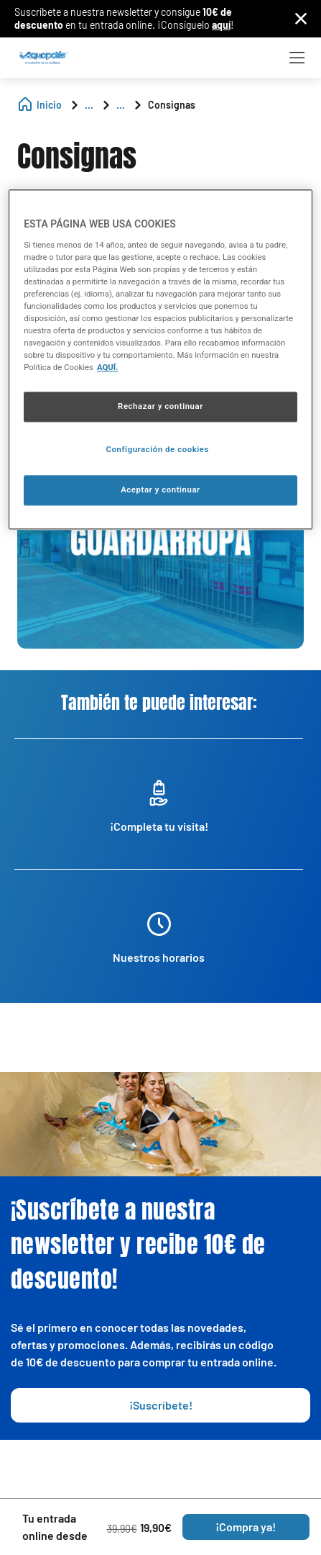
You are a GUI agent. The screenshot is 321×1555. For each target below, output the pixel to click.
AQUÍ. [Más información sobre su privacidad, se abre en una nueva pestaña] (107, 368)
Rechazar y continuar (160, 407)
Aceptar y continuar (160, 489)
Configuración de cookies (157, 449)
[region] (160, 359)
